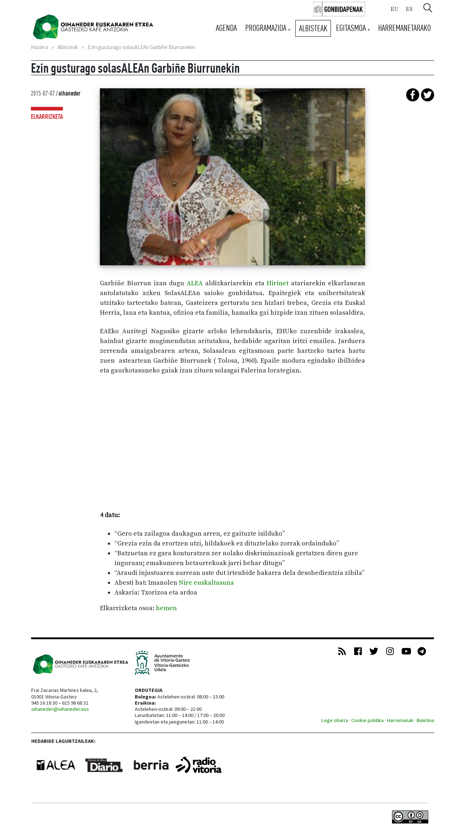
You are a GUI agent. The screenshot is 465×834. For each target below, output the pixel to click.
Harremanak (400, 720)
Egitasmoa (352, 28)
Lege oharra (335, 720)
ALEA (195, 283)
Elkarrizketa (47, 116)
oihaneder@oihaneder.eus (60, 709)
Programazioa (266, 28)
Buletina (425, 720)
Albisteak (313, 28)
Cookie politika (367, 720)
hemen (166, 608)
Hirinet (279, 283)
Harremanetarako (404, 28)
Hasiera (39, 47)
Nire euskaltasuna (206, 583)
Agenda (226, 28)
